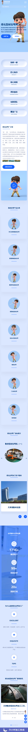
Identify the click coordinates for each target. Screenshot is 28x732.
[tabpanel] (14, 702)
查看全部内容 (8, 167)
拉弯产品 (6, 36)
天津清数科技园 (14, 507)
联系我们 (17, 36)
